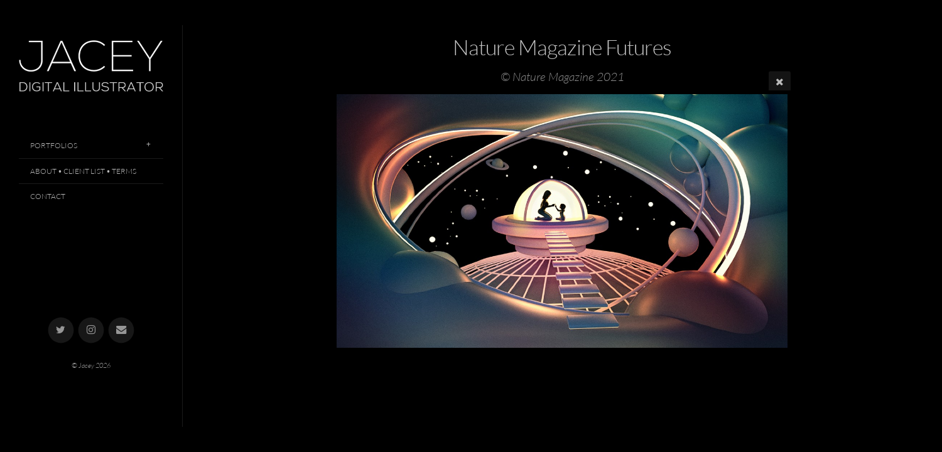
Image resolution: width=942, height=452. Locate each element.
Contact (47, 196)
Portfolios (53, 145)
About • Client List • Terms (83, 171)
